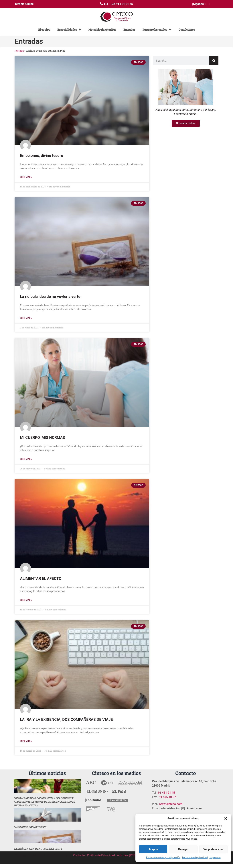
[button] (226, 818)
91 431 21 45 (166, 792)
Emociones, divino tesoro (41, 155)
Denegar (183, 849)
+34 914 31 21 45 (121, 4)
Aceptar (153, 849)
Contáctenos (187, 29)
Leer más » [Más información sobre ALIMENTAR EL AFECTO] (26, 600)
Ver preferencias (213, 849)
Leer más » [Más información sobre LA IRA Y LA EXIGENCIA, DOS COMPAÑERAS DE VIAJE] (26, 741)
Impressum (215, 857)
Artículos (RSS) (127, 855)
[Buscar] (213, 60)
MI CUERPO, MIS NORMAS (42, 437)
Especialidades (69, 29)
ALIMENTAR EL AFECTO (40, 578)
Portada (19, 50)
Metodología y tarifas (102, 29)
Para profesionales (157, 29)
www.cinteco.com (170, 804)
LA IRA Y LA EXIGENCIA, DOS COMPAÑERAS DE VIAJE (66, 719)
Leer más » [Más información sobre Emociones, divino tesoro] (26, 177)
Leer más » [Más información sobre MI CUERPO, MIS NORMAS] (26, 459)
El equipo (44, 29)
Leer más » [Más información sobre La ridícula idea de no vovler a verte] (26, 318)
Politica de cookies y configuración (163, 857)
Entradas (129, 29)
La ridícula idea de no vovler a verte (50, 296)
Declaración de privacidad (195, 857)
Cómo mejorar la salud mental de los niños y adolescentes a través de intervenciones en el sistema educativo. (44, 801)
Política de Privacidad (101, 855)
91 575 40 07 (167, 797)
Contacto (79, 855)
